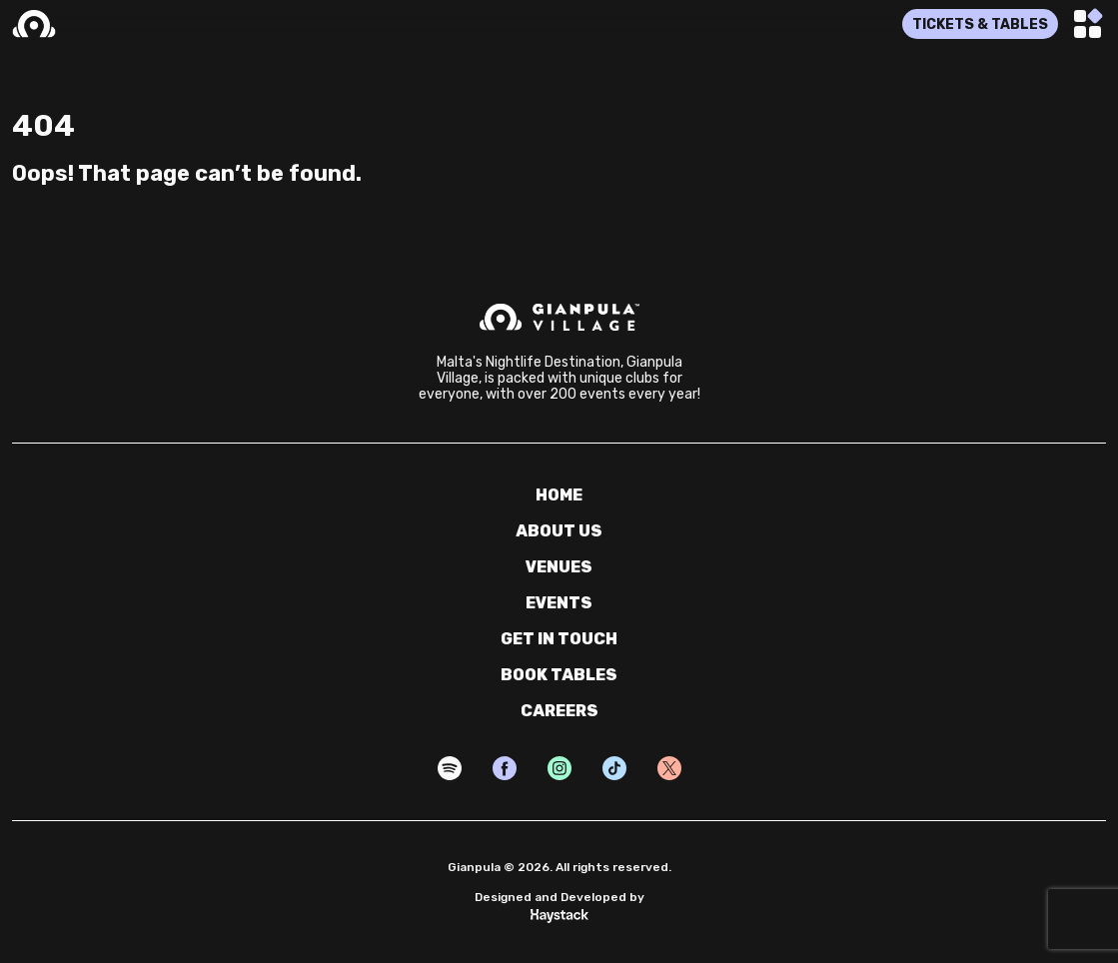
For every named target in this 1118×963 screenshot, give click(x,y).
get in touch (559, 638)
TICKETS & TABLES (980, 24)
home (559, 494)
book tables (559, 674)
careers (559, 710)
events (559, 602)
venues (559, 566)
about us (559, 530)
